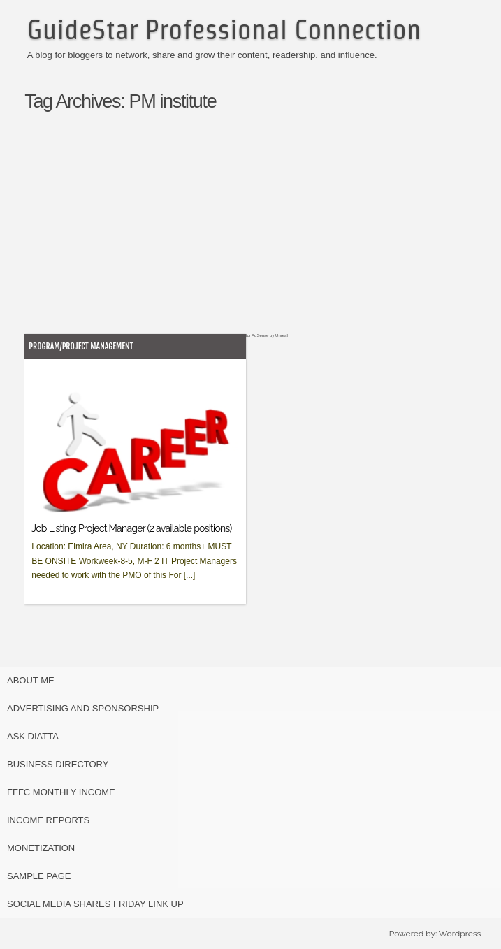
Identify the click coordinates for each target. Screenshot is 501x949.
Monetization (41, 848)
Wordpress (460, 934)
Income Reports (48, 820)
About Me (31, 680)
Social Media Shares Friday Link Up (95, 904)
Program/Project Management (81, 346)
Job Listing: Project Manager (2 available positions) (131, 528)
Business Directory (57, 764)
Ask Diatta (33, 736)
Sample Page (39, 876)
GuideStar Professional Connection (224, 29)
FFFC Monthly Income (61, 792)
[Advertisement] (264, 235)
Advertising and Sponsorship (83, 708)
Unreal (281, 335)
